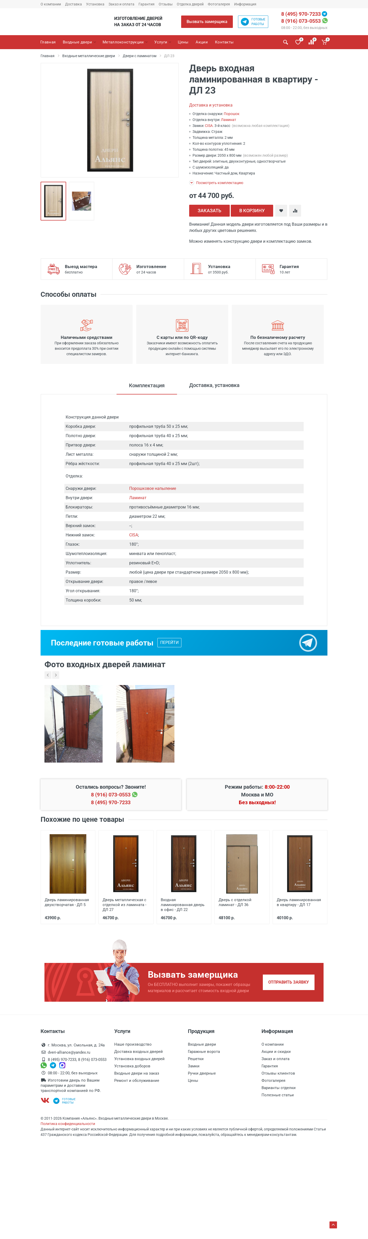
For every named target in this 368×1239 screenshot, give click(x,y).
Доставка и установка (211, 105)
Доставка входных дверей (138, 1051)
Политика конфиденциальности (68, 1124)
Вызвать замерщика (207, 21)
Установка (95, 4)
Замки (194, 1066)
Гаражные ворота (204, 1051)
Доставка (73, 4)
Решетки (196, 1058)
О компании (51, 4)
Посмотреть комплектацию (216, 183)
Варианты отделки (279, 1087)
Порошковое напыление (152, 488)
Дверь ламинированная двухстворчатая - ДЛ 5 (67, 902)
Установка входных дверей (139, 1058)
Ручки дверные (202, 1073)
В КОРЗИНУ (252, 210)
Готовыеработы (253, 22)
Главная (48, 56)
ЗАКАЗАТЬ (209, 210)
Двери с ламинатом (139, 56)
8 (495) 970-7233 (301, 14)
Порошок (232, 114)
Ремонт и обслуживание (136, 1080)
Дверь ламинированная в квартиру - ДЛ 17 (299, 902)
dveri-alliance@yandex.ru (69, 1052)
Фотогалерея (219, 4)
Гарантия (147, 4)
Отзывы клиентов (278, 1073)
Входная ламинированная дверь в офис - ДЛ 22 (182, 905)
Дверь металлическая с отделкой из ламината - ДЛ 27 (124, 905)
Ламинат (228, 120)
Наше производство (133, 1044)
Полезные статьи (278, 1095)
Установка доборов (132, 1066)
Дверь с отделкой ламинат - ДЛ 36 (235, 902)
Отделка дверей (190, 4)
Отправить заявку (288, 982)
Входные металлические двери (88, 56)
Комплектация (146, 385)
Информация (245, 4)
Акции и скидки (276, 1051)
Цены (193, 1080)
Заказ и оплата (121, 4)
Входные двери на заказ (136, 1073)
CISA (209, 126)
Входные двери (202, 1044)
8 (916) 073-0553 (301, 21)
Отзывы (166, 4)
